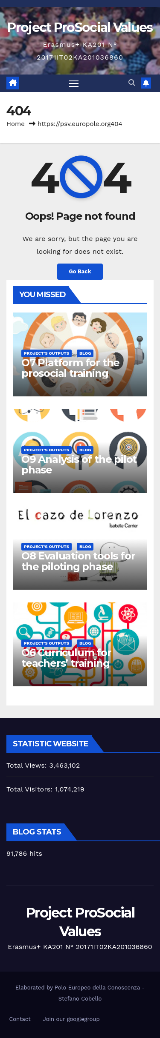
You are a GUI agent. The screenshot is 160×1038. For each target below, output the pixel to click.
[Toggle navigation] (73, 83)
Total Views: (27, 765)
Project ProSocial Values (79, 27)
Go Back (80, 271)
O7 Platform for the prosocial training (70, 367)
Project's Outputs (46, 353)
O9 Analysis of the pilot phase (79, 464)
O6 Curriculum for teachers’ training (66, 657)
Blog (85, 353)
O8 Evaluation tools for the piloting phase (78, 561)
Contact (19, 1019)
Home (15, 124)
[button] (131, 83)
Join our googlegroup (71, 1019)
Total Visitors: (30, 789)
